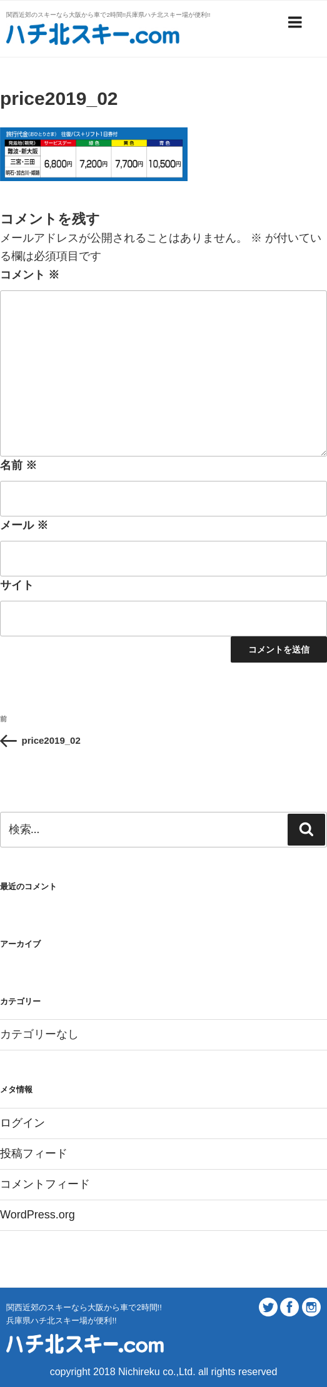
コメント (29, 275)
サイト (17, 585)
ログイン (22, 1123)
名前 (18, 465)
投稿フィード (34, 1153)
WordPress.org (37, 1214)
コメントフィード (45, 1184)
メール (24, 525)
